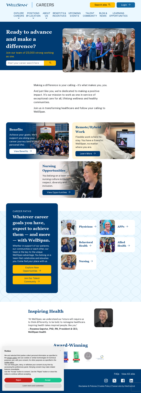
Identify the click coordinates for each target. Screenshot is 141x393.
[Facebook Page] (123, 380)
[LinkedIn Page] (131, 380)
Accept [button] (47, 380)
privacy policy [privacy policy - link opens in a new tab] (12, 358)
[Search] (50, 63)
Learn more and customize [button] (33, 386)
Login (125, 5)
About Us (46, 14)
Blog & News (103, 14)
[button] (60, 350)
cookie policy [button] (9, 362)
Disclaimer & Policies (87, 386)
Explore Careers (19, 14)
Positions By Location (33, 14)
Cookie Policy (104, 386)
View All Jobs (128, 374)
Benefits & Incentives (59, 14)
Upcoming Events (74, 14)
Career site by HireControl (123, 386)
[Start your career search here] (25, 63)
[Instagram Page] (106, 380)
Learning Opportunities (118, 14)
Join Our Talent (32, 280)
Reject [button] (18, 380)
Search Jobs (102, 5)
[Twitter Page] (114, 380)
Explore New (32, 269)
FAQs (116, 374)
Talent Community (90, 14)
